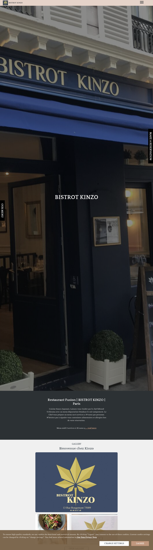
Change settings (114, 543)
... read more (90, 428)
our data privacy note (86, 537)
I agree (140, 543)
